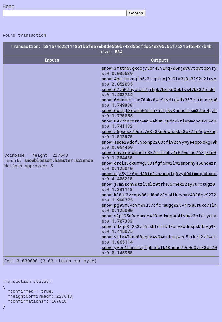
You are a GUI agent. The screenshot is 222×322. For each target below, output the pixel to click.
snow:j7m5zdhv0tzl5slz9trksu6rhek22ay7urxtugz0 (158, 185)
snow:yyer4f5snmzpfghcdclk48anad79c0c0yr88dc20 (159, 248)
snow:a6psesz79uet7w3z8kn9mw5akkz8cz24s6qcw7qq (159, 132)
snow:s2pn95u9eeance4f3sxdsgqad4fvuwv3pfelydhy (159, 216)
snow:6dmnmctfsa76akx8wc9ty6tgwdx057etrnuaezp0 (160, 100)
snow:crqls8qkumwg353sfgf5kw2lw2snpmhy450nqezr (159, 164)
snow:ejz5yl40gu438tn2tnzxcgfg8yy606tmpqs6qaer (159, 174)
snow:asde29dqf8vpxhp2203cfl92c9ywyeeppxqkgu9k (159, 143)
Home (9, 6)
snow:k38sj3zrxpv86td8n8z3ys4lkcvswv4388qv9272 (159, 195)
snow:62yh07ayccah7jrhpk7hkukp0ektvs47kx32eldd (158, 90)
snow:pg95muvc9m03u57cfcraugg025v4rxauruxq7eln (159, 206)
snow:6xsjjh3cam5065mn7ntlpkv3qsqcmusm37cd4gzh (159, 111)
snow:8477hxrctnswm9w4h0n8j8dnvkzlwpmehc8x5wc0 (159, 121)
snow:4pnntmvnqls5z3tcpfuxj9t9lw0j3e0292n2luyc (159, 79)
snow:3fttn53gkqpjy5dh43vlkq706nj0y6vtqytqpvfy (159, 69)
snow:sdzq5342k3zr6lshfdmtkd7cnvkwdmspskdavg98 (159, 227)
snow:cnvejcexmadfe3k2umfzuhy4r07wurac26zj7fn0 (159, 153)
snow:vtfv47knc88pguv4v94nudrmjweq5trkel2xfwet (159, 237)
